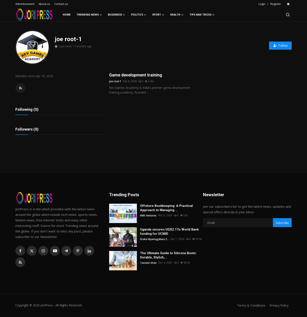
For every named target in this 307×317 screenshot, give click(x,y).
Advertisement (24, 4)
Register (275, 4)
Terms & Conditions (249, 306)
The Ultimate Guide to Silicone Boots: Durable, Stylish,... (168, 256)
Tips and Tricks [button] (202, 14)
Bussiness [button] (116, 14)
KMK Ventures (148, 216)
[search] (288, 15)
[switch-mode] (288, 4)
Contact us (61, 4)
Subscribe (282, 223)
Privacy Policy (278, 306)
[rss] (20, 263)
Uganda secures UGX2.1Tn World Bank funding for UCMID (169, 232)
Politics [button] (138, 14)
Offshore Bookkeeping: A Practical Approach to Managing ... (166, 208)
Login (262, 4)
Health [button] (177, 14)
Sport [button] (158, 14)
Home (67, 14)
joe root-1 (115, 81)
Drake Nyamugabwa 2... (154, 239)
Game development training (136, 75)
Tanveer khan (148, 263)
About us (44, 4)
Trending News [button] (89, 14)
